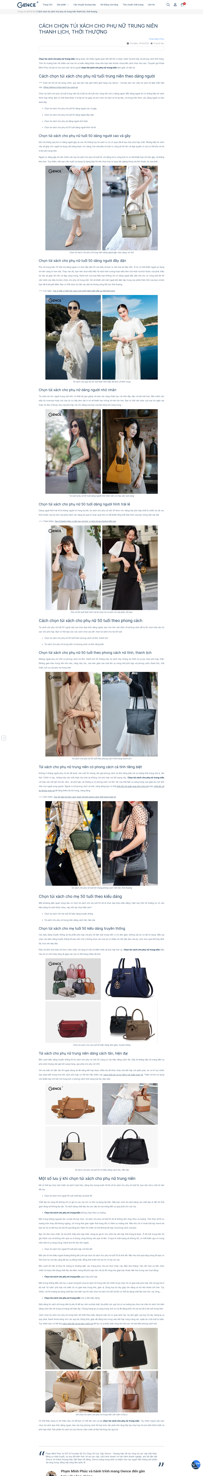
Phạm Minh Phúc (156, 39)
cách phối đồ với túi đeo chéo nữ (77, 1323)
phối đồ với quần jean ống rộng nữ (132, 786)
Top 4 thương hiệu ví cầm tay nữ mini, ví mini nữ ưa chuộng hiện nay (85, 521)
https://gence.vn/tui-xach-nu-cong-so (60, 87)
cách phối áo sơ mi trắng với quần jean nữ (123, 1074)
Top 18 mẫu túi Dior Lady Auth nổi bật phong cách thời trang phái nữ (85, 797)
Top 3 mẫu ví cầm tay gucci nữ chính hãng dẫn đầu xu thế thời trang (84, 291)
